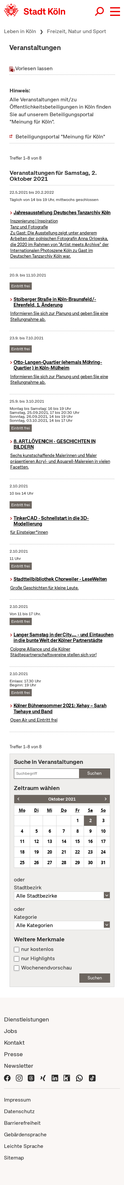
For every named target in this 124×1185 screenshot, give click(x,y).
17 (103, 841)
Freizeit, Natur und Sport (76, 31)
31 (103, 862)
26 (36, 862)
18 (22, 852)
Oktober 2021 (62, 799)
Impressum (17, 1099)
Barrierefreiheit (22, 1122)
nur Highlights (38, 958)
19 (36, 852)
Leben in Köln (20, 31)
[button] (115, 11)
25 (22, 862)
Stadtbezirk (62, 883)
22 (77, 852)
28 (64, 862)
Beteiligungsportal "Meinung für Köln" (60, 136)
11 (22, 841)
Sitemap (14, 1157)
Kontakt (14, 1042)
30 (90, 862)
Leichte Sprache (23, 1146)
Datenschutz (19, 1111)
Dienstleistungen (26, 1019)
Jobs (10, 1031)
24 (103, 852)
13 (49, 841)
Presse (13, 1054)
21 (64, 852)
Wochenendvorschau (46, 967)
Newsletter (18, 1065)
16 (90, 841)
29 (77, 862)
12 (36, 841)
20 (49, 852)
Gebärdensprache (25, 1134)
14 (64, 841)
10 (103, 831)
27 (49, 862)
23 (90, 852)
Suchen (94, 773)
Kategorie (62, 913)
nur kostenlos (37, 949)
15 (77, 841)
